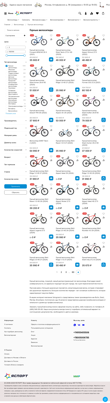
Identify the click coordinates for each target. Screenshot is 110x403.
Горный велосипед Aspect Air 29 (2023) (64, 111)
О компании (8, 324)
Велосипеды (13, 20)
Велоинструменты (91, 20)
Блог (32, 332)
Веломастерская (10, 335)
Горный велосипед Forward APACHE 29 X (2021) (38, 52)
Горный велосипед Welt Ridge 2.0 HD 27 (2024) (39, 258)
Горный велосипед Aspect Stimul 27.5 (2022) (89, 52)
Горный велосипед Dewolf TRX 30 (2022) (38, 111)
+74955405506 (81, 332)
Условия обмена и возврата (14, 365)
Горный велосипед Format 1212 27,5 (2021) (91, 81)
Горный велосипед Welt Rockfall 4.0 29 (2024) (91, 229)
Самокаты (26, 20)
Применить (15, 186)
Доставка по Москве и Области (15, 358)
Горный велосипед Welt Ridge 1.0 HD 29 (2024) (91, 172)
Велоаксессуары (40, 20)
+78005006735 (81, 337)
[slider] (6, 55)
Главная (7, 24)
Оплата (6, 354)
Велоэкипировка (57, 20)
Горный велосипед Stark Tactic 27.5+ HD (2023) (64, 52)
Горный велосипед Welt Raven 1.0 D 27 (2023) (65, 142)
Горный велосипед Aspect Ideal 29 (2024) (65, 172)
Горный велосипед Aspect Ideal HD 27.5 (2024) (90, 201)
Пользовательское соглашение (42, 328)
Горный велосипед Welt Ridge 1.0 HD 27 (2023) (65, 81)
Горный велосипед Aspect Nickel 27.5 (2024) (63, 201)
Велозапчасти (74, 20)
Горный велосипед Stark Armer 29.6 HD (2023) (38, 82)
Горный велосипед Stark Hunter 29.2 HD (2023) (90, 143)
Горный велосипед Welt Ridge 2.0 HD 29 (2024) (65, 229)
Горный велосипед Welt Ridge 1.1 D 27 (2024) (65, 258)
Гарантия (34, 339)
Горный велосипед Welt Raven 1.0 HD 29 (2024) (39, 200)
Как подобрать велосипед (13, 332)
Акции (33, 335)
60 (73, 272)
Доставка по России (11, 361)
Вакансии (34, 342)
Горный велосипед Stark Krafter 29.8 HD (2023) (90, 112)
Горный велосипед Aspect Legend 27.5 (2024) (37, 230)
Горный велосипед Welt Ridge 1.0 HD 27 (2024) (39, 172)
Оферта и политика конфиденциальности (45, 324)
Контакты (7, 328)
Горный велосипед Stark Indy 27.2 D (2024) (91, 258)
